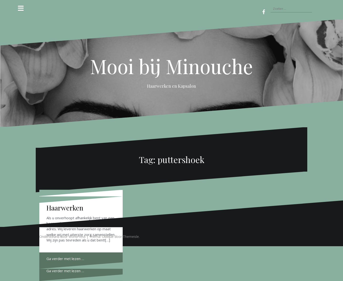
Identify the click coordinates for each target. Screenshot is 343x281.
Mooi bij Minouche (171, 66)
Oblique (108, 236)
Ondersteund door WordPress (62, 236)
